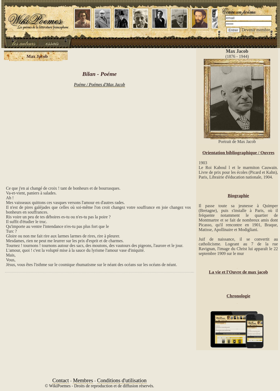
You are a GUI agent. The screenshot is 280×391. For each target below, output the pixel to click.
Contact (60, 380)
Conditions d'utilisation (122, 380)
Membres (83, 380)
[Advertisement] (99, 134)
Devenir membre (256, 30)
